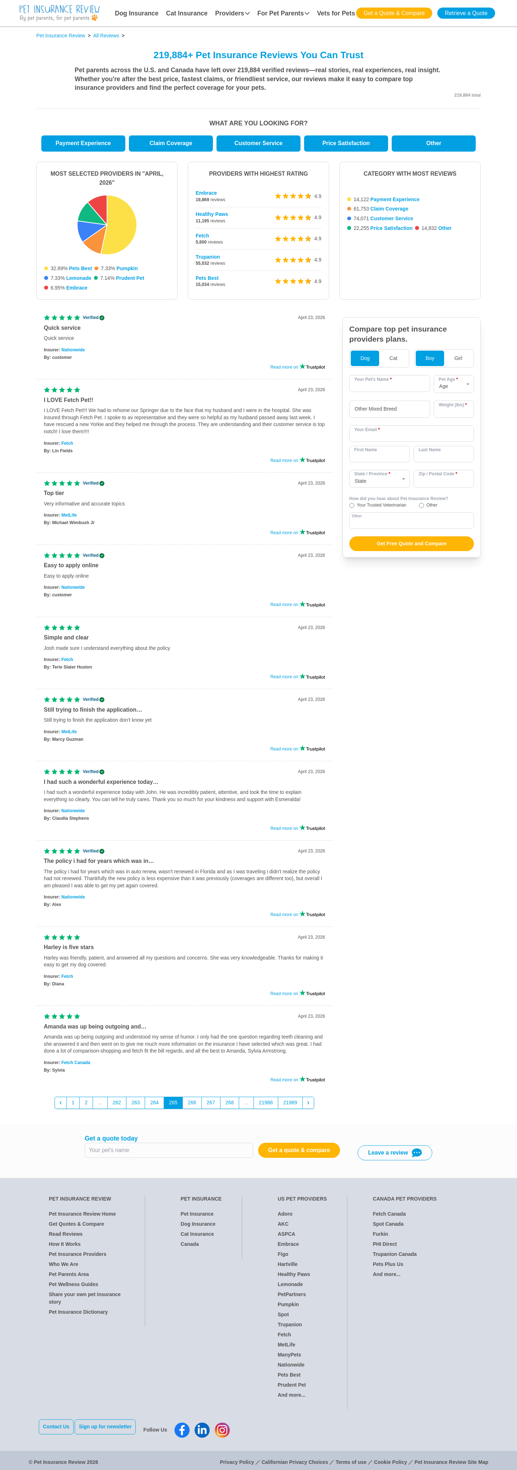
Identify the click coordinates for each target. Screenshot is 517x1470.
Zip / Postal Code (438, 476)
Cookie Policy (390, 1458)
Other (433, 143)
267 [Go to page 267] (211, 1105)
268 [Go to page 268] (229, 1105)
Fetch (202, 236)
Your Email (367, 432)
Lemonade (78, 278)
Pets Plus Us (388, 1267)
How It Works (64, 1247)
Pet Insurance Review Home (82, 1217)
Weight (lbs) (453, 407)
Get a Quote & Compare (394, 13)
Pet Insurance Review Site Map (451, 1458)
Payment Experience (83, 143)
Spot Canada (388, 1227)
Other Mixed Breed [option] (376, 412)
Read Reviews (66, 1237)
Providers (232, 13)
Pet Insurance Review (60, 35)
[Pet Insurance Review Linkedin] (208, 1429)
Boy (430, 361)
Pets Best (80, 268)
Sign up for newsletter (111, 1429)
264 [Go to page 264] (154, 1105)
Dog (365, 361)
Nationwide (73, 352)
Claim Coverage (170, 143)
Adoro (285, 1217)
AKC (283, 1227)
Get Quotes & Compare (76, 1227)
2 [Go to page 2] (86, 1105)
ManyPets (289, 1357)
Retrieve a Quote (466, 13)
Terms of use (351, 1458)
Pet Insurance (197, 1217)
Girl (458, 361)
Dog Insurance (137, 13)
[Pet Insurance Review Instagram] (228, 1429)
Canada (190, 1247)
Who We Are (63, 1267)
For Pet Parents (283, 13)
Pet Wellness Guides (73, 1287)
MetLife (69, 518)
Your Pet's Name (373, 382)
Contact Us (56, 1429)
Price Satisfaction (346, 143)
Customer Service (258, 143)
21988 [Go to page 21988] (266, 1105)
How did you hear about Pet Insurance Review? (398, 501)
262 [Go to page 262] (117, 1105)
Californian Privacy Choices (294, 1458)
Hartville (287, 1267)
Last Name (430, 452)
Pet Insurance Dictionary (78, 1315)
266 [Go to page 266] (192, 1105)
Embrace (76, 288)
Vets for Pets (336, 13)
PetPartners (292, 1297)
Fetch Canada (75, 1065)
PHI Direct (385, 1247)
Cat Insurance (187, 13)
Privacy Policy (237, 1458)
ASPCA (286, 1237)
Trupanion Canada (394, 1257)
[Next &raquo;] (308, 1106)
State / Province (372, 476)
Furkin (380, 1237)
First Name (365, 452)
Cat (393, 361)
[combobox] (389, 412)
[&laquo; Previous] (61, 1106)
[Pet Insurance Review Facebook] (188, 1429)
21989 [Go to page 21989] (290, 1105)
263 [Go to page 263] (135, 1105)
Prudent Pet (130, 278)
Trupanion (208, 257)
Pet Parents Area (69, 1277)
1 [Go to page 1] (73, 1105)
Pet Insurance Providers (77, 1257)
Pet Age (448, 382)
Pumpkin (127, 268)
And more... (291, 1398)
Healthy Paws (212, 214)
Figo (283, 1257)
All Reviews (106, 35)
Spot (283, 1317)
